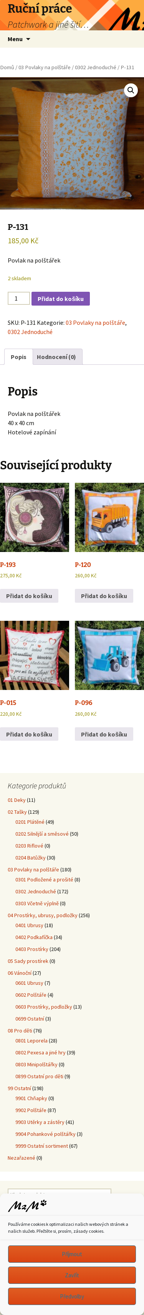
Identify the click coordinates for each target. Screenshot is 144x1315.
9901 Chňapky (31, 1098)
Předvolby (72, 1296)
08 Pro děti (20, 1030)
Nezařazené (21, 1157)
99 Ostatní (19, 1088)
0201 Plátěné (30, 821)
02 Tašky (17, 811)
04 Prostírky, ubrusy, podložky (43, 915)
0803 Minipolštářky (36, 1064)
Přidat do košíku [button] (29, 596)
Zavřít (72, 1275)
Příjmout (72, 1254)
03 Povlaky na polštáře (44, 67)
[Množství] (19, 298)
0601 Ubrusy (29, 982)
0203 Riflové (29, 845)
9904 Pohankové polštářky (45, 1133)
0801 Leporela (31, 1040)
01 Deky (17, 799)
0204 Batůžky (30, 857)
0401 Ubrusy (29, 925)
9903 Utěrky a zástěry (40, 1122)
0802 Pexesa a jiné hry (40, 1052)
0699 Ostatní (29, 1018)
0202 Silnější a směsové (42, 833)
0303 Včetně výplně (37, 903)
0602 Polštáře (30, 994)
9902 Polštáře (30, 1110)
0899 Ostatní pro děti (39, 1076)
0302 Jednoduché (95, 67)
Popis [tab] (18, 357)
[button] (131, 90)
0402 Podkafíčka (34, 937)
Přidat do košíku (61, 299)
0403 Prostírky (31, 949)
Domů (7, 67)
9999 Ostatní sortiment (41, 1145)
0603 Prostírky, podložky (43, 1006)
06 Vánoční (19, 972)
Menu (15, 39)
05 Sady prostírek (28, 961)
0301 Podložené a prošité (44, 879)
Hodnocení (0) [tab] (56, 357)
